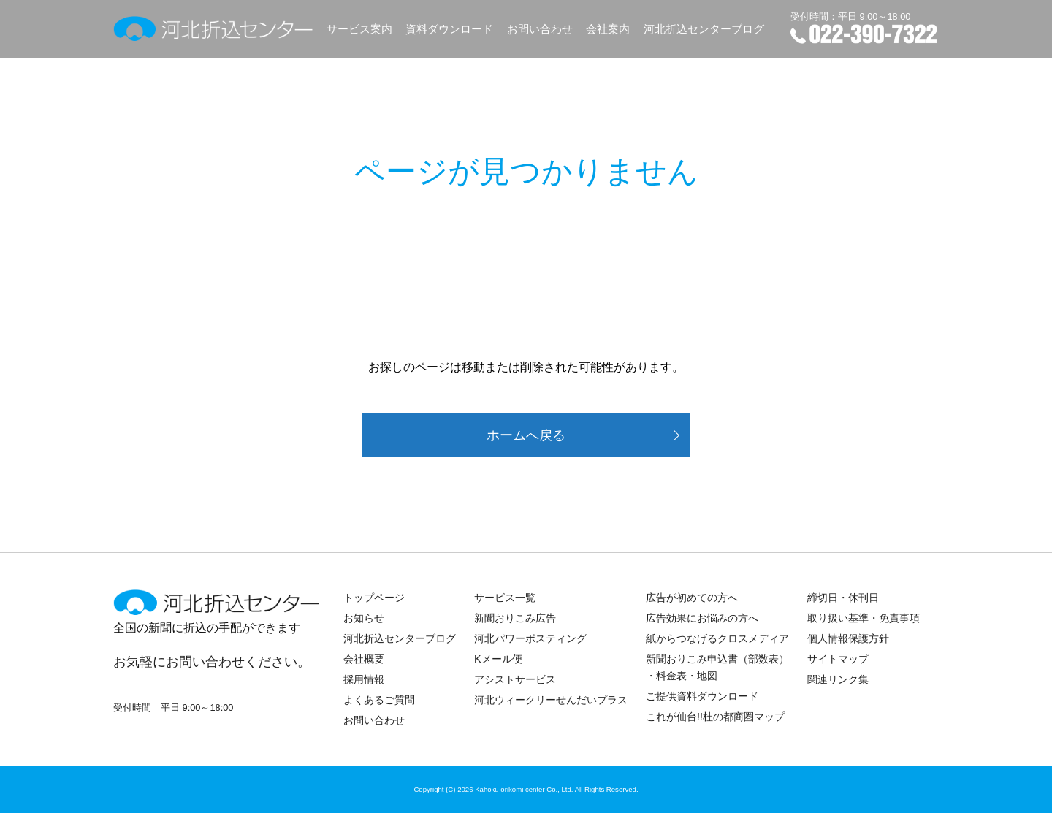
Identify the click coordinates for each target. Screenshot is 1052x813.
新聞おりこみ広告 (515, 618)
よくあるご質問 (379, 700)
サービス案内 (359, 29)
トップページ (374, 597)
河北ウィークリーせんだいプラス (551, 700)
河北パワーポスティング (530, 638)
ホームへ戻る (526, 435)
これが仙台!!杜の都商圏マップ (715, 716)
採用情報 (363, 679)
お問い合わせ (540, 29)
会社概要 (363, 659)
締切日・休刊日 (843, 597)
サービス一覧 (504, 597)
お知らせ (363, 618)
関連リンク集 (838, 679)
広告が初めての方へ (692, 597)
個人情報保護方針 (848, 638)
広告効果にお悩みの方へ (702, 618)
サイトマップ (838, 659)
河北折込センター (213, 29)
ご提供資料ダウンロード (702, 696)
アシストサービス (515, 679)
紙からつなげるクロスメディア (717, 638)
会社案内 (608, 29)
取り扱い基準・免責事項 (863, 618)
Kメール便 (498, 659)
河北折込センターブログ (704, 29)
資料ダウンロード (449, 29)
